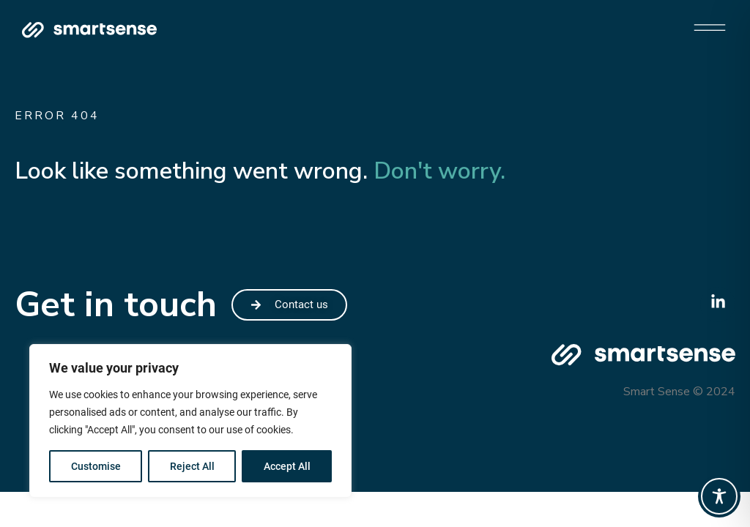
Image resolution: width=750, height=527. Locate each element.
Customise (96, 466)
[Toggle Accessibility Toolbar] (719, 496)
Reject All (192, 466)
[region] (190, 421)
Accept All (287, 466)
